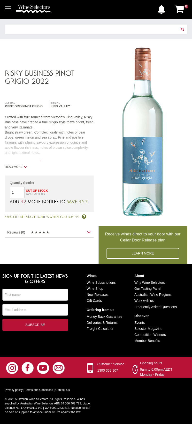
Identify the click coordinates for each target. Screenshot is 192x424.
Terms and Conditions (39, 390)
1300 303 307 (107, 370)
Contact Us (62, 390)
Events (139, 323)
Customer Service (110, 364)
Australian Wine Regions (152, 295)
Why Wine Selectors (149, 282)
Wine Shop (95, 288)
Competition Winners (150, 335)
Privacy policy (14, 390)
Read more (16, 166)
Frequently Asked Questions (155, 307)
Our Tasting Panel (147, 288)
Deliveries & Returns (102, 323)
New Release (97, 295)
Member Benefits (147, 341)
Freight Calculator (100, 329)
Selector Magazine (148, 329)
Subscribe (35, 325)
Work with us (144, 301)
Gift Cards (94, 301)
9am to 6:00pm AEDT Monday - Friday (156, 371)
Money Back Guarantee (104, 316)
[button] (162, 8)
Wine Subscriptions (101, 282)
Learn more (142, 253)
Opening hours (151, 363)
